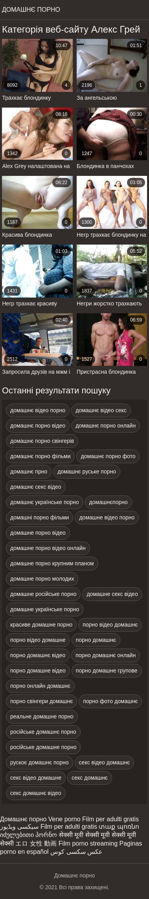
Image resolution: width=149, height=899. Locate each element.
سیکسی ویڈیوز (19, 826)
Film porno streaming (88, 843)
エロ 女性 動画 (36, 843)
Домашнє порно (23, 819)
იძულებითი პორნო (28, 834)
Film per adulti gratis (110, 819)
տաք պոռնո (119, 826)
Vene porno (64, 819)
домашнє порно (31, 9)
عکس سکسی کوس (76, 851)
